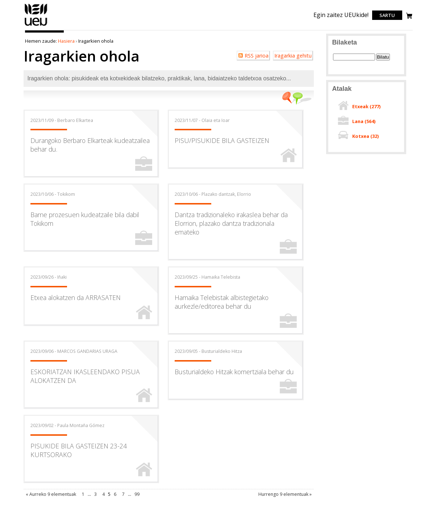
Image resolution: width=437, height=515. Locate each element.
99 (137, 494)
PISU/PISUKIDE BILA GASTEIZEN (222, 140)
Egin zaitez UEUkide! (341, 15)
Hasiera (66, 41)
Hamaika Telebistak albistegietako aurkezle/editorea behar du (222, 302)
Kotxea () (365, 136)
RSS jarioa (257, 55)
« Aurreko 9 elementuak (51, 494)
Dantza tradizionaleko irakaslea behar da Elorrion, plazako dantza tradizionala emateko (231, 223)
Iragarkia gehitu (293, 55)
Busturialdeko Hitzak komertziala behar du (234, 371)
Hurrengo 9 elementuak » (285, 494)
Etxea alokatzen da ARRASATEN (75, 297)
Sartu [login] (387, 15)
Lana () (363, 121)
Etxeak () (366, 106)
